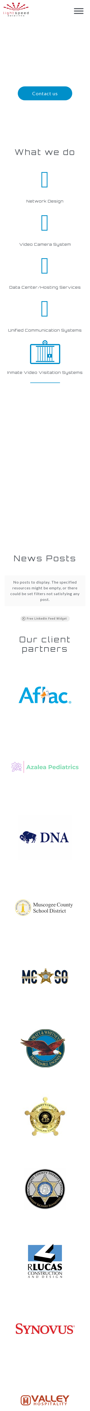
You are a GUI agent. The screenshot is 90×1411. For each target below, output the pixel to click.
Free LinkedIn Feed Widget (44, 619)
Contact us (45, 93)
